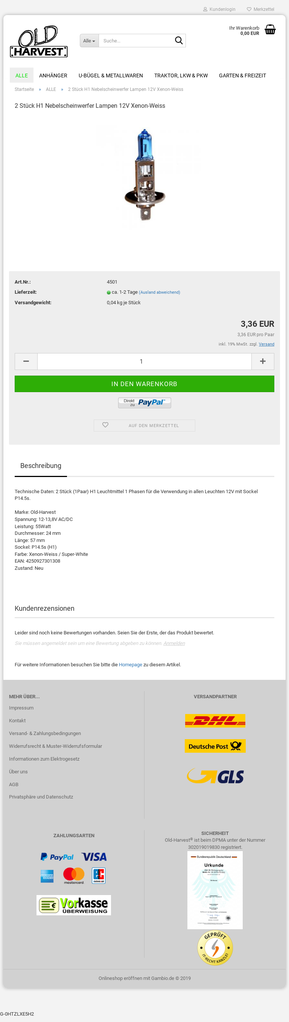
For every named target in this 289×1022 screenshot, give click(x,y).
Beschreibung (40, 470)
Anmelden (174, 647)
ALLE (21, 75)
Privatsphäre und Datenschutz (41, 801)
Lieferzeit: (26, 296)
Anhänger (53, 75)
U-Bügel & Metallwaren (111, 75)
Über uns (18, 776)
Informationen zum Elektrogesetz (44, 763)
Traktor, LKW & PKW (181, 75)
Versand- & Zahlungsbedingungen (45, 737)
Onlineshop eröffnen (120, 982)
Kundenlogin (219, 9)
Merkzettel (260, 9)
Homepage (130, 669)
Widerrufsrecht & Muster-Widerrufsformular (55, 750)
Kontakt (17, 725)
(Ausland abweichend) (159, 296)
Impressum (21, 712)
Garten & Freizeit (242, 75)
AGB (13, 788)
